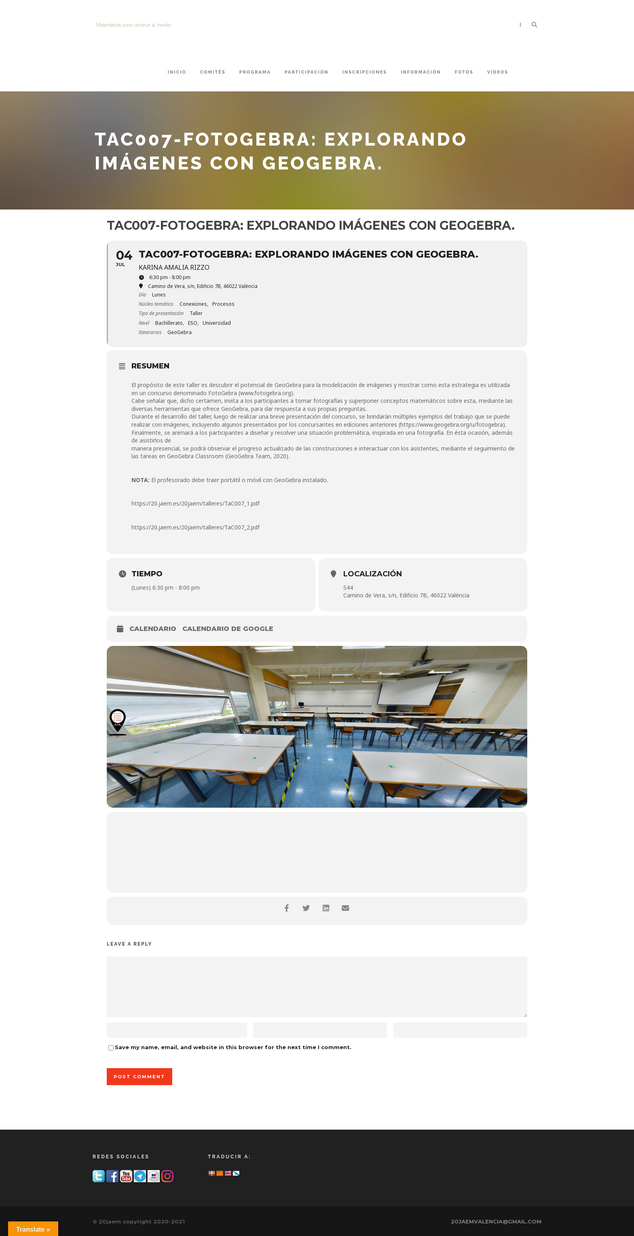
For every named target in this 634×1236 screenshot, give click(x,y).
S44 (348, 587)
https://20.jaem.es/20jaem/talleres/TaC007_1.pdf (195, 503)
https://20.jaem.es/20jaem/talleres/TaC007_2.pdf (195, 527)
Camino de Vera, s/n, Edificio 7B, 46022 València (406, 595)
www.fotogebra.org (265, 393)
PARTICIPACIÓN (307, 72)
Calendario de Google (227, 629)
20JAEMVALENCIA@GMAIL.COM (496, 1221)
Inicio (177, 72)
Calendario (152, 629)
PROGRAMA (255, 72)
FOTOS (464, 72)
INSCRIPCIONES (364, 72)
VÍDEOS (497, 72)
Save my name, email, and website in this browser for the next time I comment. (233, 1047)
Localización (372, 573)
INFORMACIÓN (421, 72)
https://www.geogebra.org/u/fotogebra (451, 424)
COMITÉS (213, 72)
